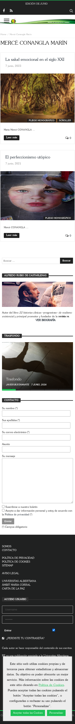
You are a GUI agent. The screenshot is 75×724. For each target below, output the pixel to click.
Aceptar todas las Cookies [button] (28, 713)
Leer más (11, 137)
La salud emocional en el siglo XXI (34, 60)
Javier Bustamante (18, 385)
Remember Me (62, 630)
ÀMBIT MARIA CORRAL (16, 585)
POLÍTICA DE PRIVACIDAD (18, 558)
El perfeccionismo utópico (27, 157)
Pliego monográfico (41, 120)
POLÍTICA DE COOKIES (16, 562)
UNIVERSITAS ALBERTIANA (19, 581)
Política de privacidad (17, 514)
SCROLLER (65, 120)
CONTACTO (9, 550)
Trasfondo (13, 379)
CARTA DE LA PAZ (13, 588)
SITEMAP (7, 565)
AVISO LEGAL (10, 573)
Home (3, 34)
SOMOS (6, 546)
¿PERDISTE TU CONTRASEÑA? (23, 638)
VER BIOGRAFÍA (45, 320)
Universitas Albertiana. (56, 655)
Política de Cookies (51, 685)
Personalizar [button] (56, 713)
